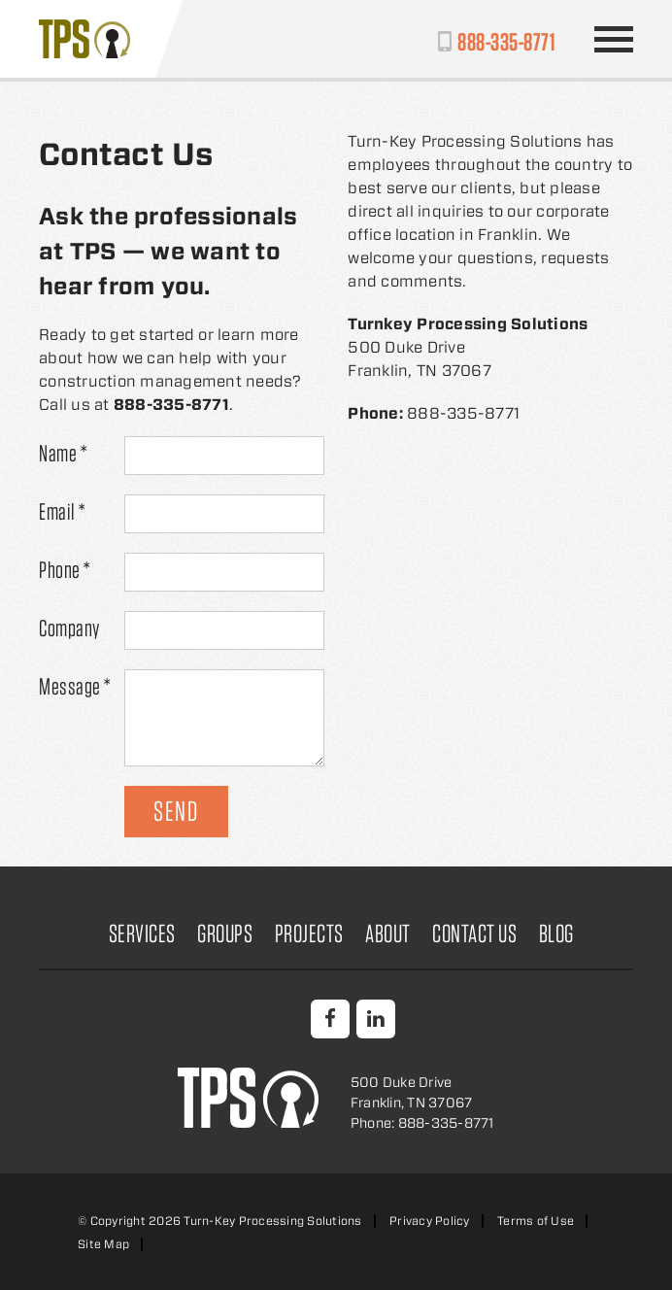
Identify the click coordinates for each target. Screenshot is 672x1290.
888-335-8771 (506, 41)
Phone (64, 570)
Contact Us (474, 933)
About (388, 933)
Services (142, 933)
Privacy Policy (429, 1220)
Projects (309, 933)
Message (75, 686)
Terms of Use (535, 1220)
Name (62, 453)
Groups (224, 933)
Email (62, 511)
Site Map (103, 1244)
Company (69, 628)
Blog (556, 933)
